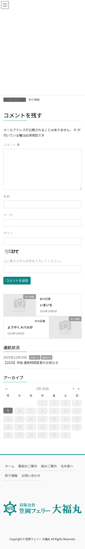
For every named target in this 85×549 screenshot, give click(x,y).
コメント (11, 144)
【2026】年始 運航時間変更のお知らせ (30, 362)
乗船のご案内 (27, 466)
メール (8, 214)
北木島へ (67, 466)
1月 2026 (42, 388)
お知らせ (34, 357)
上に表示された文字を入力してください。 (33, 261)
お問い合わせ (30, 475)
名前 (6, 196)
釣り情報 (34, 99)
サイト (8, 233)
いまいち (46, 305)
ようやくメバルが (20, 327)
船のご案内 (49, 466)
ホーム (9, 466)
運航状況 (46, 357)
